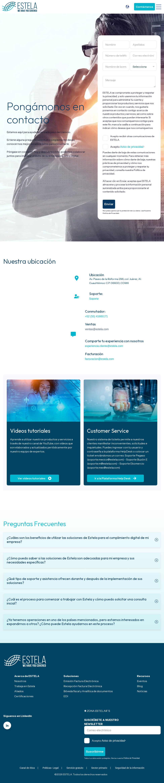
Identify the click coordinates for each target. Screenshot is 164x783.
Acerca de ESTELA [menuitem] (26, 676)
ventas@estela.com (97, 329)
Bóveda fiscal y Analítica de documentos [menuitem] (88, 691)
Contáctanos (144, 6)
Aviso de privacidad (131, 146)
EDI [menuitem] (66, 696)
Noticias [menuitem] (142, 691)
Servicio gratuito (74, 768)
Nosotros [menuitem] (20, 681)
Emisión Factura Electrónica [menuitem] (81, 681)
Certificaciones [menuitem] (23, 696)
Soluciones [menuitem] (71, 676)
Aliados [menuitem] (19, 691)
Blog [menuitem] (140, 686)
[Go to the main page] (19, 7)
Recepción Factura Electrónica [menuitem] (83, 686)
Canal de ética (27, 768)
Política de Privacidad (132, 758)
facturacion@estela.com (99, 359)
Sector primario (99, 768)
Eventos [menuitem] (142, 681)
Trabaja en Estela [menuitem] (24, 686)
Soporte (94, 298)
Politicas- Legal (50, 768)
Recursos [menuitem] (143, 676)
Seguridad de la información (129, 768)
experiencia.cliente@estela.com (104, 346)
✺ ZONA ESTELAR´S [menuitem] (97, 711)
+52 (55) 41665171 (96, 316)
